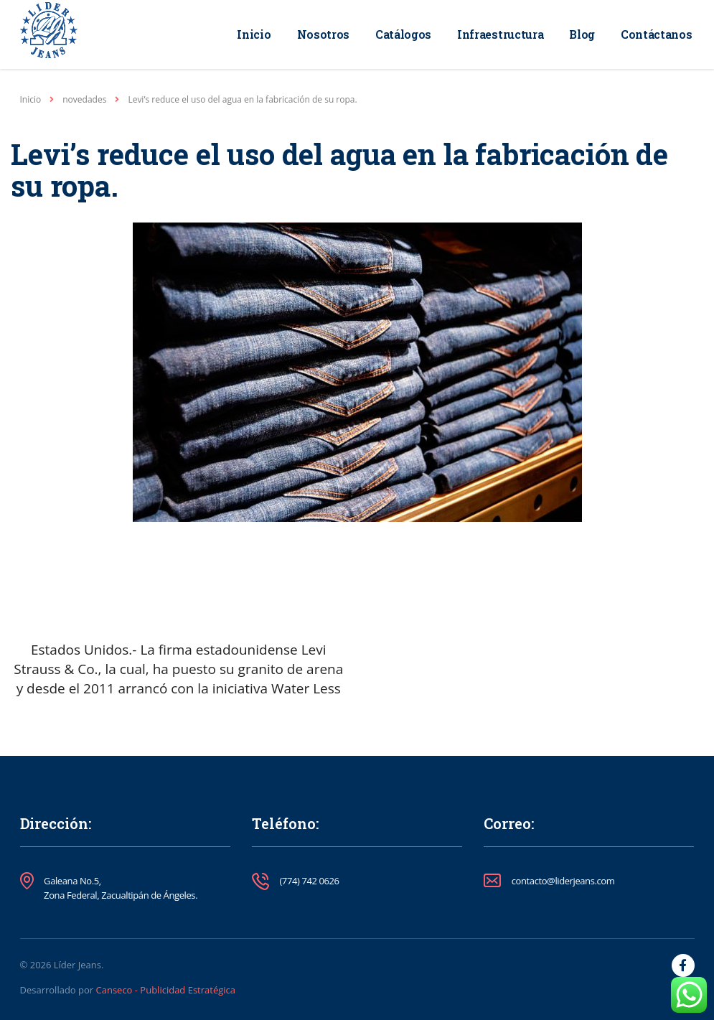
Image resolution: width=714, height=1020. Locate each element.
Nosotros (323, 34)
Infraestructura (500, 34)
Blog (582, 34)
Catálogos (403, 34)
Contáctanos (656, 34)
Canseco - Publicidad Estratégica (166, 989)
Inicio (254, 34)
